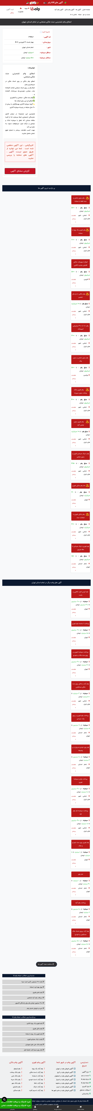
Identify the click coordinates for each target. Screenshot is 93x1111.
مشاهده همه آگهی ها (46, 964)
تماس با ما (73, 15)
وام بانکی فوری (38, 1029)
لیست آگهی (14, 152)
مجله (79, 15)
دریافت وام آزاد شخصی (35, 998)
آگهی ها (78, 10)
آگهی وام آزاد (58, 10)
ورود (26, 8)
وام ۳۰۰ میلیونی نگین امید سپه (33, 982)
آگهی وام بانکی (69, 10)
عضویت (20, 10)
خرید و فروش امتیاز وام (35, 1008)
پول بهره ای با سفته (37, 987)
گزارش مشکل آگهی (20, 171)
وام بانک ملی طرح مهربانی (34, 1045)
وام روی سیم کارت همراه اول (34, 1050)
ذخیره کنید (45, 32)
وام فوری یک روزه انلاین (35, 1023)
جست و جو (86, 15)
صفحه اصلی (86, 10)
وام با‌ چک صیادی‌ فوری (35, 1039)
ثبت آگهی (10, 11)
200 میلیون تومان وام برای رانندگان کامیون (29, 1003)
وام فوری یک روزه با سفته (35, 1034)
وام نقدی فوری (38, 992)
